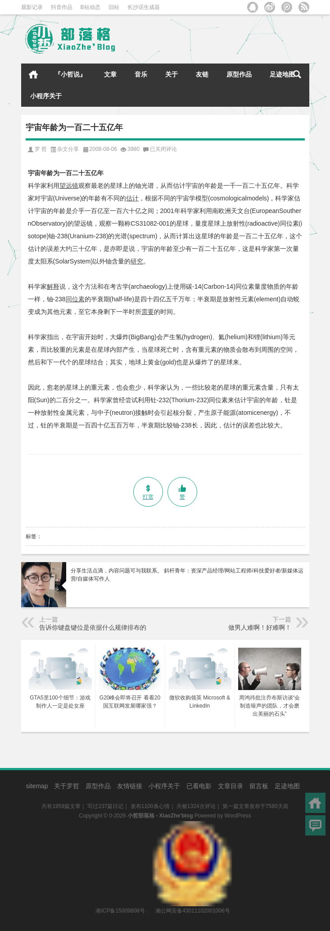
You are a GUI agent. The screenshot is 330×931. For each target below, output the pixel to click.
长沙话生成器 (143, 7)
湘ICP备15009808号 (120, 911)
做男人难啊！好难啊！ (259, 627)
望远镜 (68, 185)
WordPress (238, 816)
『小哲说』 (70, 74)
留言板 (258, 786)
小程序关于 (46, 96)
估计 (132, 198)
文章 (110, 74)
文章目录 (230, 786)
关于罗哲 (66, 786)
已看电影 (199, 786)
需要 (147, 311)
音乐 (141, 74)
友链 (202, 74)
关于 (171, 74)
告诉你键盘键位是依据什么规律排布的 (92, 627)
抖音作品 (61, 7)
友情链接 (129, 786)
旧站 (113, 7)
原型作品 (239, 74)
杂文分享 (68, 149)
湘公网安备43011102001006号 (192, 825)
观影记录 (32, 7)
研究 (137, 261)
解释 (53, 286)
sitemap (37, 786)
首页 (33, 74)
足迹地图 (282, 74)
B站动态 (90, 7)
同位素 (75, 299)
